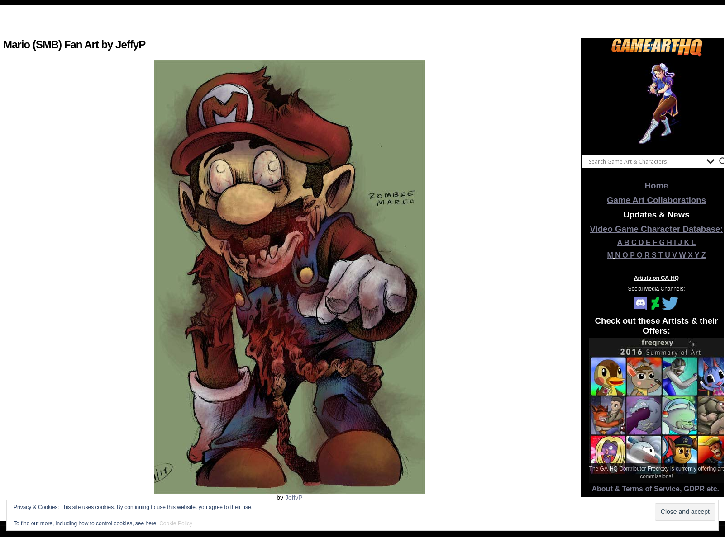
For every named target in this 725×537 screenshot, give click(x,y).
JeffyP (294, 497)
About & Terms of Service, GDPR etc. (656, 489)
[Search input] (645, 161)
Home (656, 185)
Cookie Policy (175, 523)
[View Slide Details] (656, 103)
